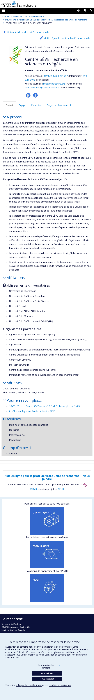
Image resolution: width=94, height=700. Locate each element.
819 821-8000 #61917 (56, 75)
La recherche (27, 5)
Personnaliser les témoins (48, 666)
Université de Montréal (8, 4)
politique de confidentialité (29, 685)
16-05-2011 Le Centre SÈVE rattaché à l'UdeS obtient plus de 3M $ (44, 406)
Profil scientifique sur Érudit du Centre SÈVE (32, 411)
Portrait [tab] (9, 105)
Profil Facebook (35, 95)
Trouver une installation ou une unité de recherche (28, 19)
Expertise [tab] (36, 105)
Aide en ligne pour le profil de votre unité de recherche (42, 476)
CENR (61, 488)
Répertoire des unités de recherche (70, 19)
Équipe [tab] (22, 105)
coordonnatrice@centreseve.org (42, 87)
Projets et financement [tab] (59, 105)
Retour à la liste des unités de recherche (28, 32)
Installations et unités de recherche (27, 16)
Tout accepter (47, 678)
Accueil (5, 16)
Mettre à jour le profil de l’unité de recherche (67, 38)
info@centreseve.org (54, 83)
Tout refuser (47, 673)
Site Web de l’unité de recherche (28, 95)
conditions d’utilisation (60, 685)
